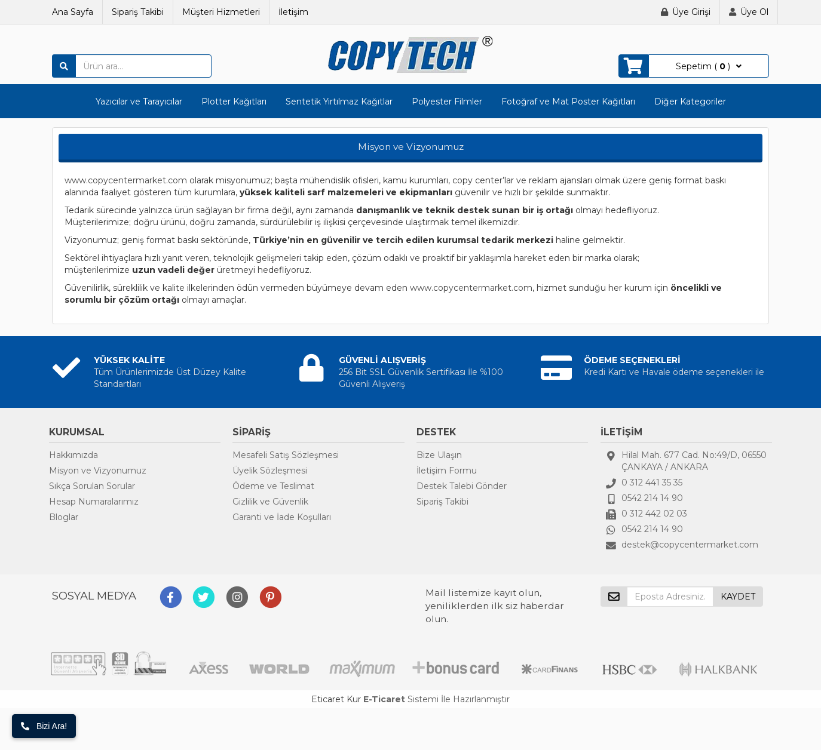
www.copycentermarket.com (126, 180)
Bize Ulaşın (439, 455)
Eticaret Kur (336, 699)
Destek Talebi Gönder (461, 486)
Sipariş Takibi (138, 12)
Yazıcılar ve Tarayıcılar (139, 101)
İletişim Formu (446, 470)
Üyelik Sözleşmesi (269, 470)
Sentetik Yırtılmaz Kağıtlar (339, 101)
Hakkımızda (73, 455)
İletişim (293, 12)
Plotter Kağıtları (233, 101)
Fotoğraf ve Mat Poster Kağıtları (568, 101)
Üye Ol (754, 12)
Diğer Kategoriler (690, 101)
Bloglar (63, 517)
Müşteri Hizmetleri (221, 12)
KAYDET (738, 596)
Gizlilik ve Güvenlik (270, 501)
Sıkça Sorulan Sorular (92, 486)
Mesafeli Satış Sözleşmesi (285, 455)
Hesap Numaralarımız (94, 501)
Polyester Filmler (447, 101)
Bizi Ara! (44, 726)
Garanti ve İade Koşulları (281, 517)
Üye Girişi (691, 12)
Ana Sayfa (72, 12)
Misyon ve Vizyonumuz (97, 470)
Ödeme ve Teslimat (273, 486)
